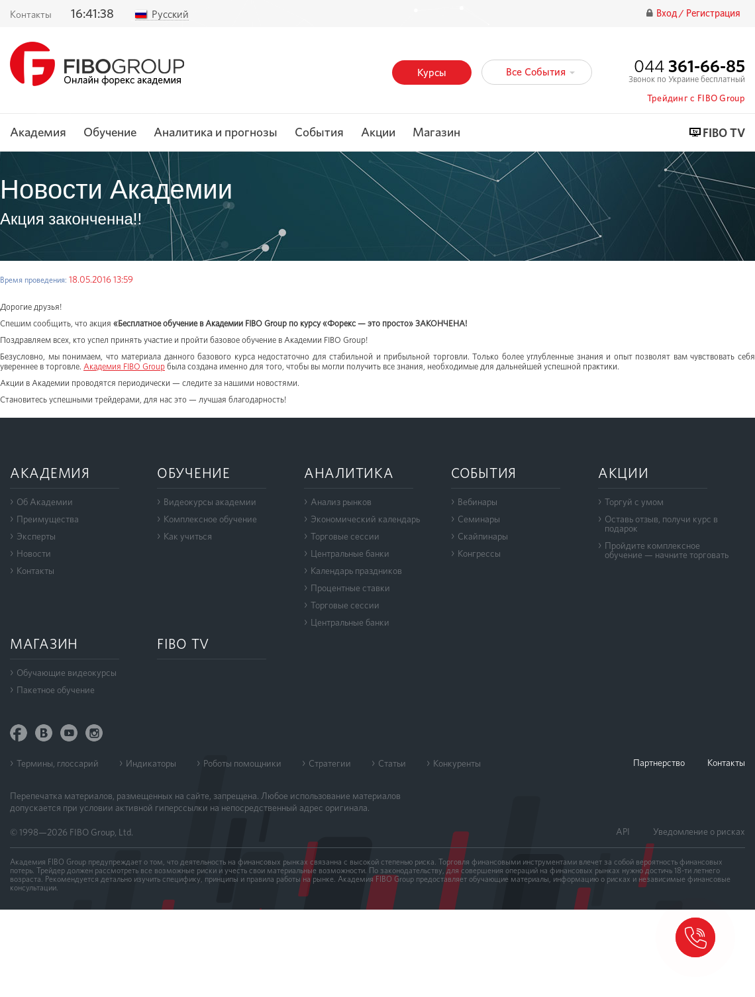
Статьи (392, 763)
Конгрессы (479, 553)
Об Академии (45, 502)
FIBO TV (724, 133)
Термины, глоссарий (58, 763)
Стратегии (330, 763)
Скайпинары (483, 536)
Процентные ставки (350, 588)
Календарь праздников (356, 570)
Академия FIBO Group (124, 366)
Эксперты (36, 536)
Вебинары (477, 502)
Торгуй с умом (634, 502)
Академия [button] (38, 133)
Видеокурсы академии (210, 502)
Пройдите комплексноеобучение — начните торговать (667, 550)
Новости (34, 553)
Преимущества (48, 519)
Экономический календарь (365, 519)
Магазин (436, 133)
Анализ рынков (341, 502)
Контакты (35, 570)
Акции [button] (378, 133)
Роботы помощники (242, 763)
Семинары (479, 519)
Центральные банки (350, 553)
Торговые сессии (345, 536)
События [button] (319, 133)
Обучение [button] (109, 133)
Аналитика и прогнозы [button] (215, 133)
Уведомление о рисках (699, 831)
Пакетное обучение (56, 690)
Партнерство (659, 762)
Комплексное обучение (210, 519)
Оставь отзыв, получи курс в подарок (661, 524)
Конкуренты (457, 763)
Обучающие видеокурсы (67, 672)
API (623, 831)
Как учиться (188, 536)
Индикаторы (151, 763)
